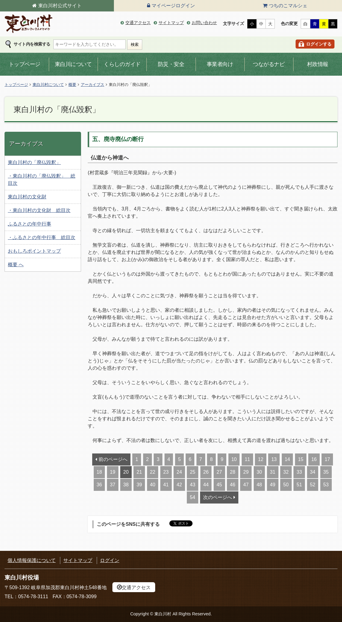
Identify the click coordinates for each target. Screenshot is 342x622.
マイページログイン (173, 5)
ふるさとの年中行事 (29, 223)
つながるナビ (268, 64)
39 (139, 484)
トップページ (24, 64)
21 (139, 472)
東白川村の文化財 (27, 196)
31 (272, 472)
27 (219, 472)
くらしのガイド (122, 64)
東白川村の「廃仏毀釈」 (34, 162)
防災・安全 (171, 64)
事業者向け (220, 64)
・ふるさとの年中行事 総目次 (41, 237)
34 (312, 472)
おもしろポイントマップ (34, 251)
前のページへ (113, 459)
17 (327, 459)
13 (274, 459)
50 (286, 484)
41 (166, 484)
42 (179, 484)
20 (126, 472)
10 (234, 459)
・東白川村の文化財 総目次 (39, 210)
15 (300, 459)
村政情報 (317, 64)
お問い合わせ (204, 22)
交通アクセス (138, 22)
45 (219, 484)
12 (260, 459)
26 (206, 472)
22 (152, 472)
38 (126, 484)
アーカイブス (92, 84)
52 (312, 484)
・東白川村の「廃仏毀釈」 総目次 (41, 179)
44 (206, 484)
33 (299, 472)
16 (314, 459)
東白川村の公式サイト (29, 23)
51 (299, 484)
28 (232, 472)
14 (287, 459)
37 (112, 484)
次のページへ (217, 497)
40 (152, 484)
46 (232, 484)
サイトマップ (171, 22)
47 (246, 484)
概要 (72, 84)
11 (247, 459)
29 (246, 472)
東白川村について (48, 84)
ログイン (109, 560)
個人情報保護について (32, 560)
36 (99, 484)
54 (192, 497)
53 (326, 484)
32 (286, 472)
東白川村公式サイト (60, 5)
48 (259, 484)
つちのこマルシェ (288, 5)
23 (166, 472)
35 (326, 472)
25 (192, 472)
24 (179, 472)
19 (112, 472)
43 (192, 484)
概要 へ (16, 264)
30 (259, 472)
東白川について (73, 64)
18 (99, 472)
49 (272, 484)
